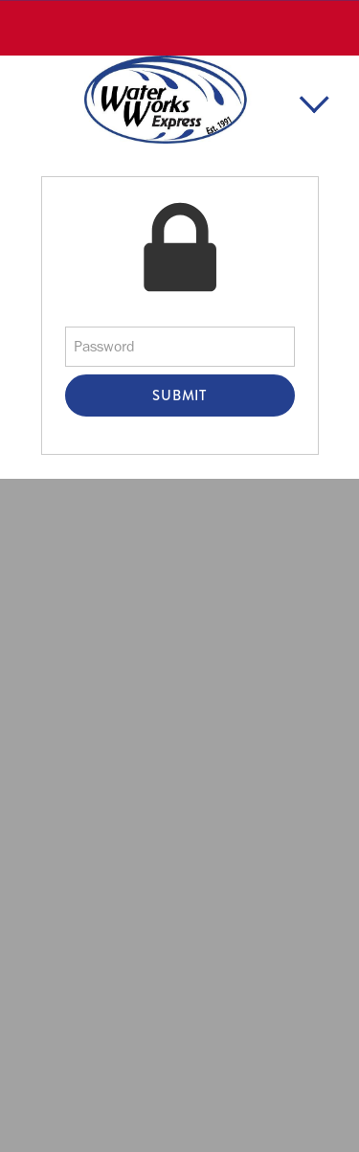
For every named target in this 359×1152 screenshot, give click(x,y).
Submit (179, 395)
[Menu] (314, 104)
